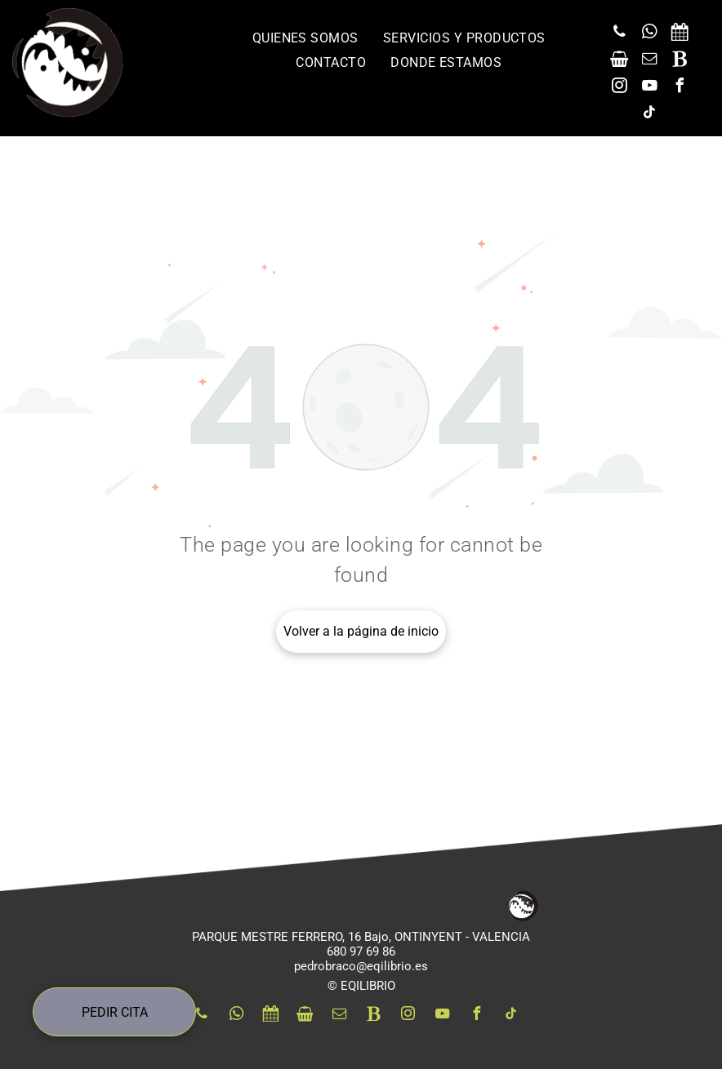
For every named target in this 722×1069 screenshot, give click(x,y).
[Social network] (679, 33)
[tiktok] (649, 114)
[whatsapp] (649, 33)
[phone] (619, 33)
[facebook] (679, 87)
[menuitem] (305, 38)
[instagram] (619, 87)
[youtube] (649, 87)
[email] (649, 60)
